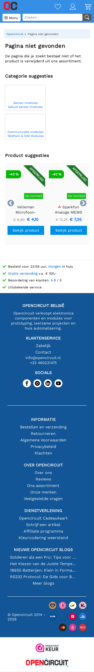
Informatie (43, 419)
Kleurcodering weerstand (43, 537)
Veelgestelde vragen (43, 498)
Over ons (43, 472)
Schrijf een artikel (43, 524)
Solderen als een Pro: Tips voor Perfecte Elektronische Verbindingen (43, 557)
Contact (43, 352)
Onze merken (43, 492)
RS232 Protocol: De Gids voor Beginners (43, 576)
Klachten (43, 453)
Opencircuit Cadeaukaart (43, 518)
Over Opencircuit (43, 465)
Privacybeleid (43, 446)
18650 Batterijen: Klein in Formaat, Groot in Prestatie (43, 570)
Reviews (43, 479)
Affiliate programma (43, 531)
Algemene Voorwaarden (43, 440)
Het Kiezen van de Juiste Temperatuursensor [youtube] (43, 563)
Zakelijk (43, 345)
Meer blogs (43, 583)
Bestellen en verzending (43, 427)
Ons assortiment (43, 485)
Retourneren (43, 433)
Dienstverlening (43, 510)
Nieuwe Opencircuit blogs (43, 549)
